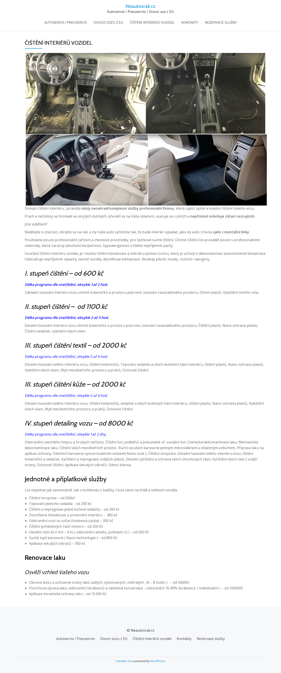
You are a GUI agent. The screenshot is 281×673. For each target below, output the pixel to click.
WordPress (157, 661)
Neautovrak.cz (140, 6)
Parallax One (125, 661)
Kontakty (187, 20)
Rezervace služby (216, 20)
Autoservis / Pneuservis (70, 20)
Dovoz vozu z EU (111, 20)
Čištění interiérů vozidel (152, 20)
